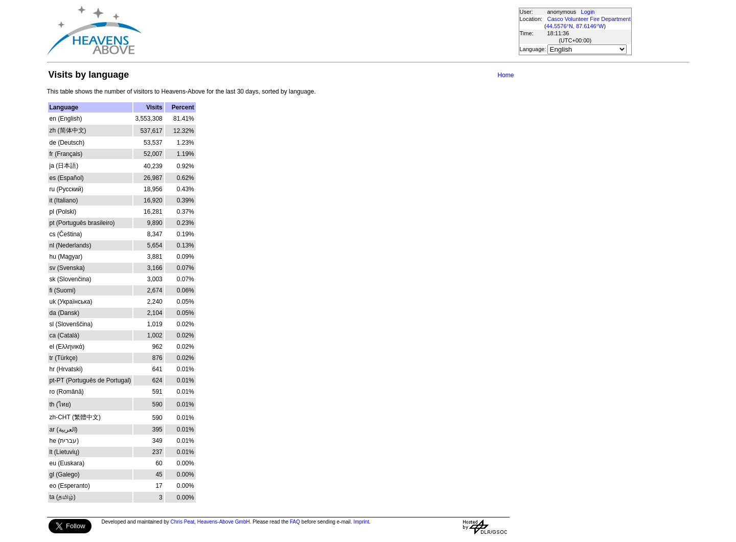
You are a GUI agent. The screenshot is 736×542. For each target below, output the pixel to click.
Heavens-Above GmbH (223, 522)
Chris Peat (183, 522)
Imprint (362, 522)
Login (588, 12)
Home (505, 75)
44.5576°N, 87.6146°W (575, 26)
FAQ (295, 522)
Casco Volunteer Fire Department (589, 19)
